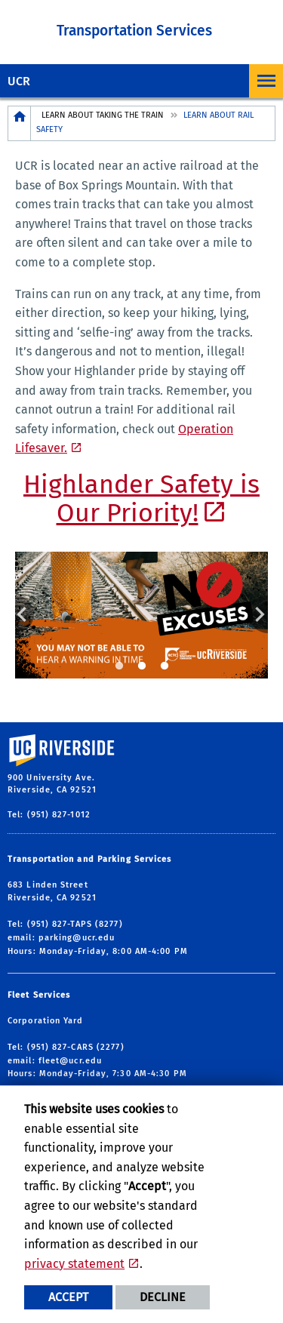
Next (258, 614)
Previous (24, 614)
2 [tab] (141, 666)
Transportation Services (134, 30)
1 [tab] (119, 666)
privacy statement (74, 1264)
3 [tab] (164, 666)
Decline (163, 1297)
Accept (68, 1297)
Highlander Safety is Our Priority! (141, 499)
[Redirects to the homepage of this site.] (19, 123)
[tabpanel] (141, 615)
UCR (19, 81)
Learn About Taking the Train (103, 115)
